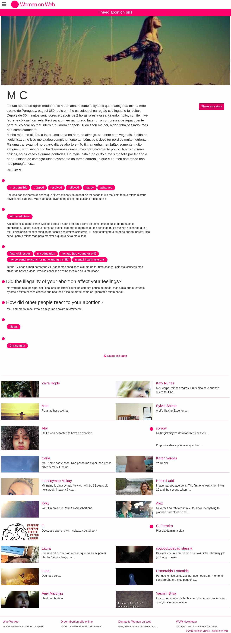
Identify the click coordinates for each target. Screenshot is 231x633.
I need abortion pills (115, 12)
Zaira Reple (51, 383)
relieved (73, 187)
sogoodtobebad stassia (174, 548)
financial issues (20, 253)
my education (46, 253)
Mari (45, 406)
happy (90, 187)
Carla (46, 458)
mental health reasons (90, 259)
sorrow (161, 428)
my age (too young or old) (79, 253)
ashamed (106, 187)
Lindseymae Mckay (57, 481)
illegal (14, 326)
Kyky (45, 503)
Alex (159, 503)
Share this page (115, 355)
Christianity (17, 345)
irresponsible (18, 187)
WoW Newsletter (186, 621)
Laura (46, 548)
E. (43, 526)
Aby (45, 428)
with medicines (20, 216)
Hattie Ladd (165, 481)
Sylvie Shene (166, 406)
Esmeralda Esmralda (172, 571)
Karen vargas (166, 458)
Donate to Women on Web (134, 621)
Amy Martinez (52, 593)
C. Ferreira (164, 526)
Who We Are (11, 621)
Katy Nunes (165, 383)
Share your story (211, 106)
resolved (56, 187)
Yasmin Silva (166, 593)
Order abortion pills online (77, 621)
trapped (39, 187)
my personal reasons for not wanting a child (39, 259)
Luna (46, 571)
